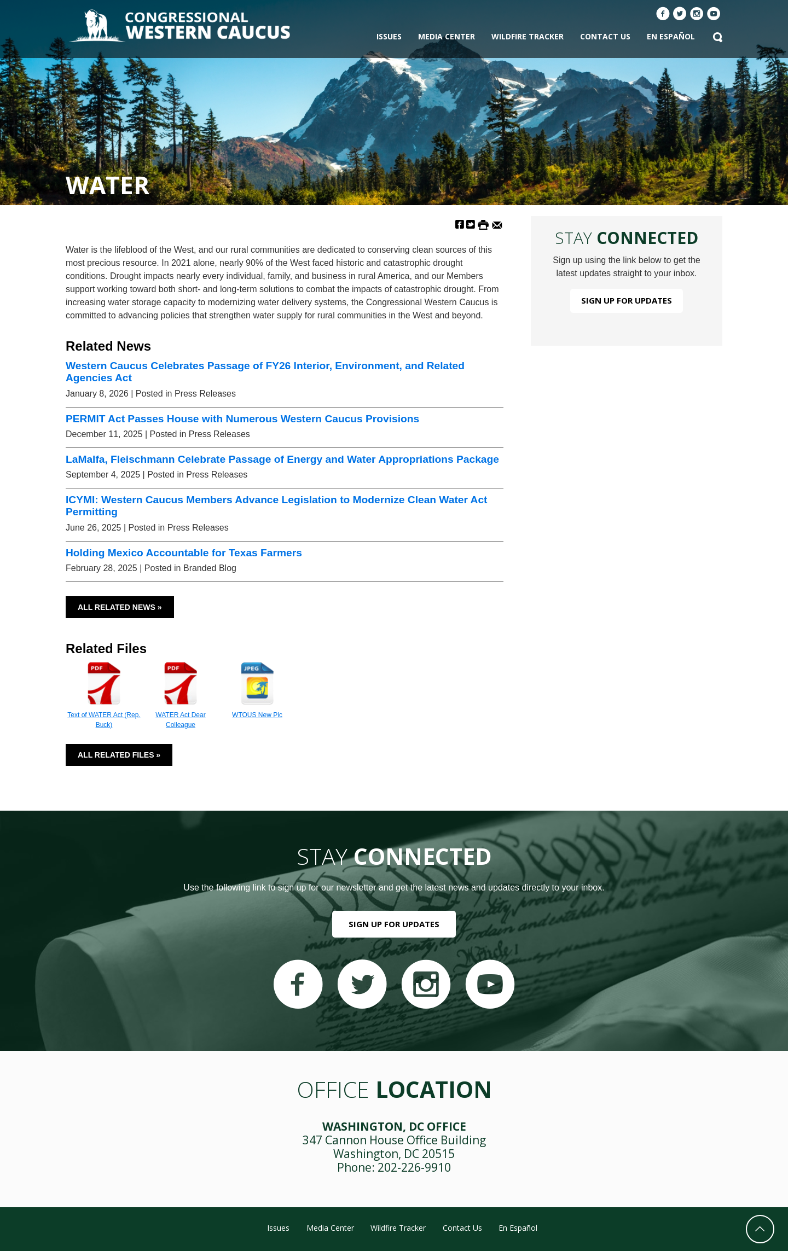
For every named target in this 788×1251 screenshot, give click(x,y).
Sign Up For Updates (626, 300)
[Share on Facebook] (459, 224)
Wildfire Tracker (527, 36)
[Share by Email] (497, 224)
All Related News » (120, 607)
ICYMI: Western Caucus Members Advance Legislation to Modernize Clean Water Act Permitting (277, 505)
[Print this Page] (483, 224)
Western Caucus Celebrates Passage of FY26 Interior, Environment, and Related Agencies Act (265, 371)
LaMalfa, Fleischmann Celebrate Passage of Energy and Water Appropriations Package (282, 459)
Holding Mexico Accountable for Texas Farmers (184, 552)
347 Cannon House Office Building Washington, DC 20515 (394, 1146)
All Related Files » (119, 754)
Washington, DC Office (394, 1126)
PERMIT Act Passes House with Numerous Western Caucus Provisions (242, 418)
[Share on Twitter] (470, 224)
